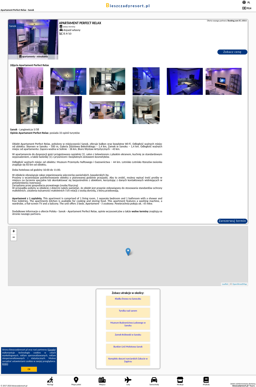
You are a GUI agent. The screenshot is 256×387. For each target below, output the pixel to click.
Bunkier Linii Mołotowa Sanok (128, 346)
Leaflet (225, 284)
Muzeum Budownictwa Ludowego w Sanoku (128, 324)
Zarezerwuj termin (232, 221)
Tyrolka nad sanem (128, 310)
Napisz (252, 385)
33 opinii (64, 133)
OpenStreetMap (239, 284)
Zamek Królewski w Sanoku (128, 334)
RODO (5, 364)
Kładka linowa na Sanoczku (128, 298)
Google (51, 349)
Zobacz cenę (232, 52)
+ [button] (13, 232)
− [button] (13, 238)
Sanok (12, 26)
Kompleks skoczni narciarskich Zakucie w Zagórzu (128, 360)
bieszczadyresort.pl (128, 5)
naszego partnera (30, 214)
